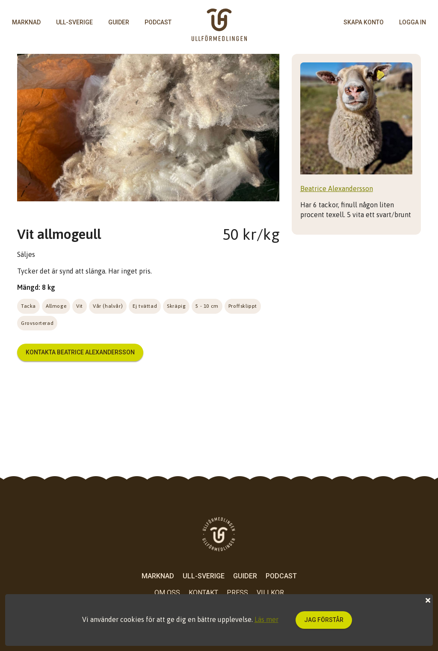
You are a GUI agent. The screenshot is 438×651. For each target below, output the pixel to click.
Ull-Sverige (74, 22)
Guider (118, 22)
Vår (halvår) (108, 306)
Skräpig (176, 306)
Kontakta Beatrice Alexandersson (80, 352)
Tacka (28, 306)
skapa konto (363, 22)
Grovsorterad (37, 323)
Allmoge (56, 306)
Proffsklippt (242, 306)
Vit (79, 306)
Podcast (158, 22)
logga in (412, 22)
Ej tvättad (145, 306)
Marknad (26, 22)
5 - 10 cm (206, 306)
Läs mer (266, 619)
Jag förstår (323, 619)
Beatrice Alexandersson (336, 188)
